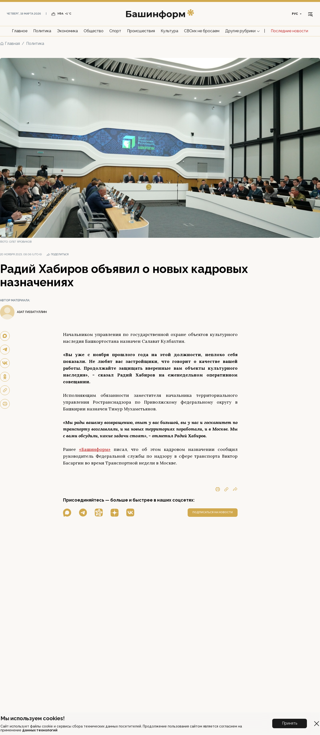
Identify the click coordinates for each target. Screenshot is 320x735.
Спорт (115, 31)
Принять (289, 723)
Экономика (67, 31)
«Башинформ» (95, 449)
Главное (19, 31)
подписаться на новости (212, 512)
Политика (42, 31)
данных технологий (39, 730)
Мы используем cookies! (32, 718)
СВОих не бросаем (201, 31)
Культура (169, 31)
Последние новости (289, 31)
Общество (94, 31)
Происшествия (141, 31)
